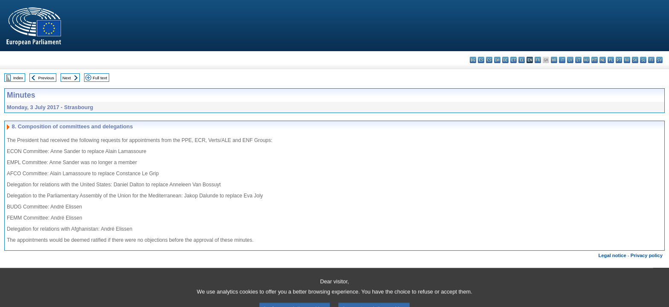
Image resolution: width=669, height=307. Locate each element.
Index (18, 77)
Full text (100, 77)
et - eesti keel (513, 60)
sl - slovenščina (643, 60)
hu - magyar (586, 60)
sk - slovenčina (635, 60)
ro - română (627, 60)
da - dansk (497, 60)
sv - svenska (659, 60)
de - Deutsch (505, 60)
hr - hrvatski (554, 60)
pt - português (619, 60)
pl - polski (611, 60)
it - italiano (562, 60)
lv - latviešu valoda (570, 60)
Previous (46, 77)
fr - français (538, 60)
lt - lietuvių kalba (578, 60)
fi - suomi (651, 60)
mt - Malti (594, 60)
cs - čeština (489, 60)
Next (66, 77)
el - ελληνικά (521, 60)
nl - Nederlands (602, 60)
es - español (481, 60)
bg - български (473, 60)
